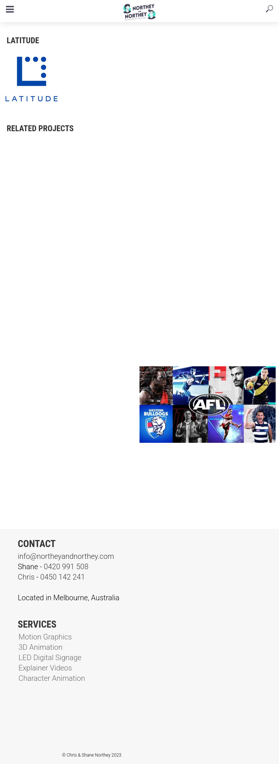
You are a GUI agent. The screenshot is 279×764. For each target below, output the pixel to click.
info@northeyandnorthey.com (66, 556)
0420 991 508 (66, 566)
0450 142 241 (62, 577)
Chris (26, 577)
